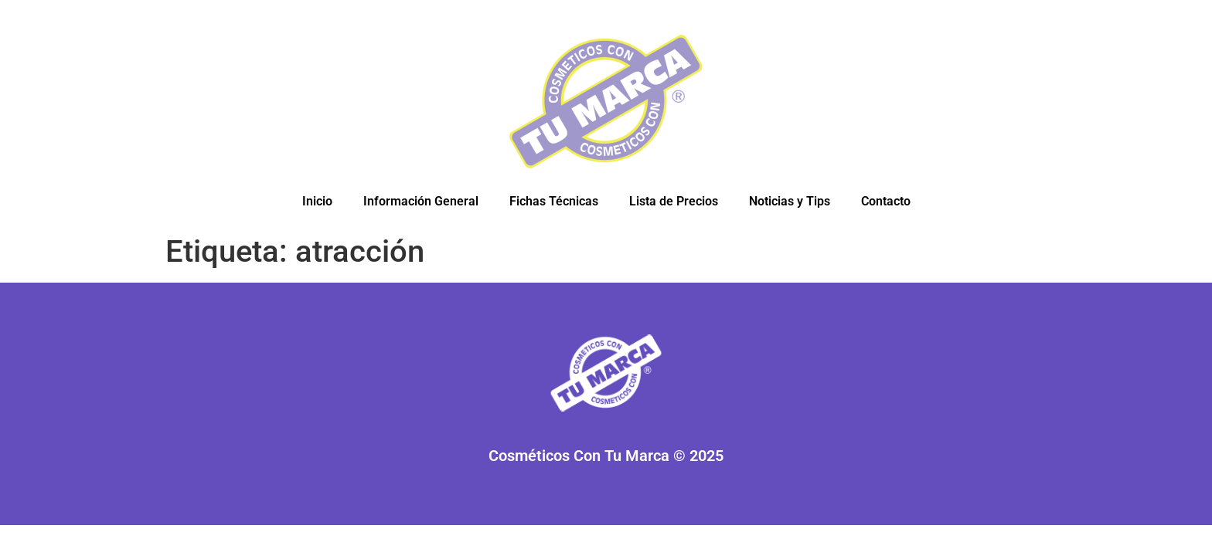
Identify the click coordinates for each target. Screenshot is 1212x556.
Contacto (886, 201)
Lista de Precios (673, 201)
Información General (420, 201)
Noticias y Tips (789, 201)
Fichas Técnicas (553, 201)
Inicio (317, 201)
